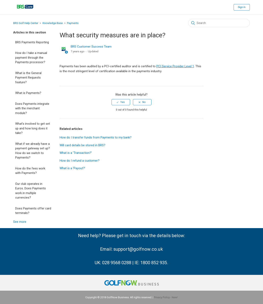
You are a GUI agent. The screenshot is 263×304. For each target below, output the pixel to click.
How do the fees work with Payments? (30, 171)
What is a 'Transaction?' (76, 153)
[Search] (219, 23)
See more (19, 222)
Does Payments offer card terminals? (33, 211)
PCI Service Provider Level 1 (175, 66)
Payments (72, 23)
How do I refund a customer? (79, 160)
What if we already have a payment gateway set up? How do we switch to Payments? (32, 151)
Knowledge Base (53, 23)
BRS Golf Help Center (25, 23)
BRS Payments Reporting (32, 42)
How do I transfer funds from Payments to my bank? (96, 137)
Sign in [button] (242, 7)
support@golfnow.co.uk (138, 249)
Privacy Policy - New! (166, 297)
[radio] (121, 102)
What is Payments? (28, 93)
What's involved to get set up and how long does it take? (32, 128)
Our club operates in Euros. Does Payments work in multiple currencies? (30, 191)
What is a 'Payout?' (72, 168)
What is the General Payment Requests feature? (28, 77)
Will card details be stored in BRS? (82, 145)
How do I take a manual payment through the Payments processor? (31, 57)
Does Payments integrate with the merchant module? (32, 108)
